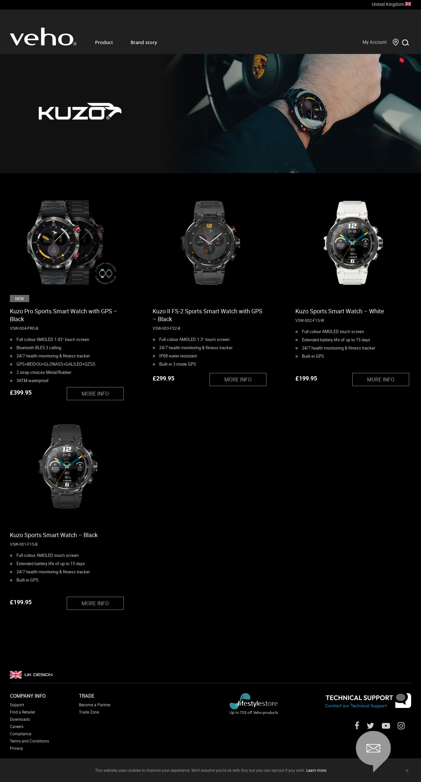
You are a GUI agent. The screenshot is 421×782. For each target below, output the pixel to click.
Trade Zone (89, 712)
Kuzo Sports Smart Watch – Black (54, 535)
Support (17, 704)
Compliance (20, 733)
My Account (374, 42)
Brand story (144, 42)
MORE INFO (95, 393)
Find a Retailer (22, 712)
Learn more (316, 770)
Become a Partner (95, 704)
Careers (16, 726)
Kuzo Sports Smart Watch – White (339, 311)
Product (104, 42)
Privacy (16, 748)
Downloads (20, 719)
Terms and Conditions (29, 740)
